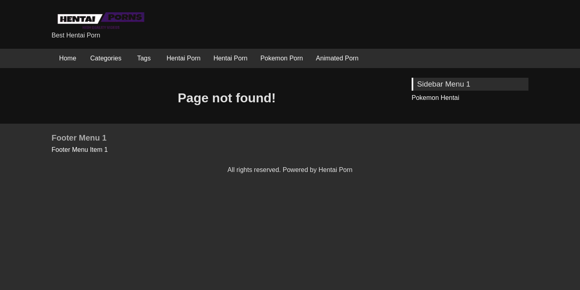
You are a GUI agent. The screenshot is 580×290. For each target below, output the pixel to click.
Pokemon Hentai (435, 97)
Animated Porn (337, 58)
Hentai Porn (183, 58)
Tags (144, 58)
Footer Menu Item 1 (80, 149)
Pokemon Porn (281, 58)
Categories (105, 58)
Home (68, 58)
